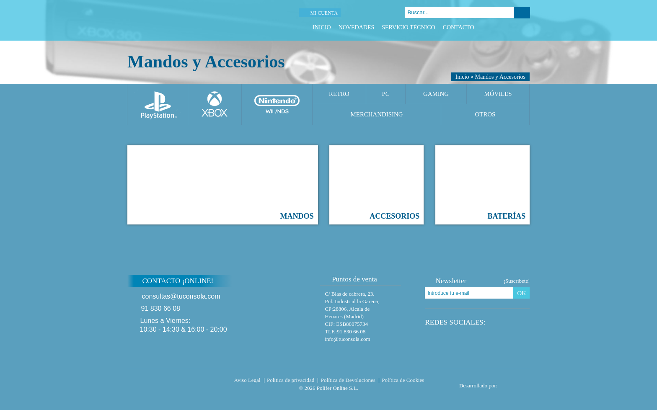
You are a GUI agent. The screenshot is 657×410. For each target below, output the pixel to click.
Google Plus (515, 27)
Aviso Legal (247, 380)
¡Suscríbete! (517, 281)
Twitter (504, 27)
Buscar (522, 12)
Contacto (458, 27)
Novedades (357, 27)
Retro (339, 93)
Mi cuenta (323, 13)
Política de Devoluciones (348, 380)
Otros (485, 114)
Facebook (494, 27)
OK (521, 293)
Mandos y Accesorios (500, 77)
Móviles (498, 93)
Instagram (525, 27)
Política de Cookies (403, 380)
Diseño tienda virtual (515, 383)
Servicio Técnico (408, 27)
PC (385, 93)
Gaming (436, 93)
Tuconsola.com (162, 382)
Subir (549, 286)
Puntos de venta (350, 279)
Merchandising (377, 114)
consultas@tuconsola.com (181, 296)
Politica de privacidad (290, 380)
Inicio (322, 27)
